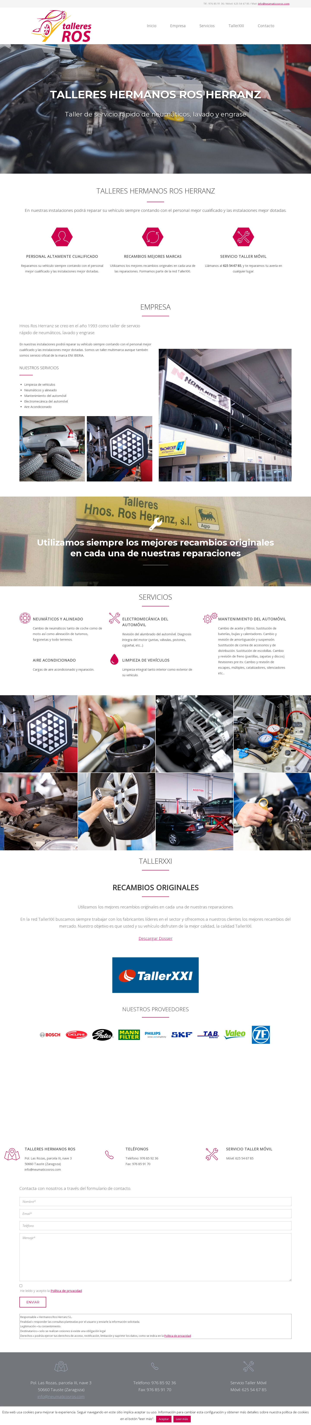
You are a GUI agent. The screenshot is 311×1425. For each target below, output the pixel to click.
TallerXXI (236, 25)
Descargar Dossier (156, 938)
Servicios (207, 25)
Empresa (178, 25)
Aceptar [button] (164, 1419)
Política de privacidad (66, 1290)
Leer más (182, 1419)
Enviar (32, 1302)
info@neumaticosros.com (273, 3)
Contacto (266, 25)
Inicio (151, 25)
